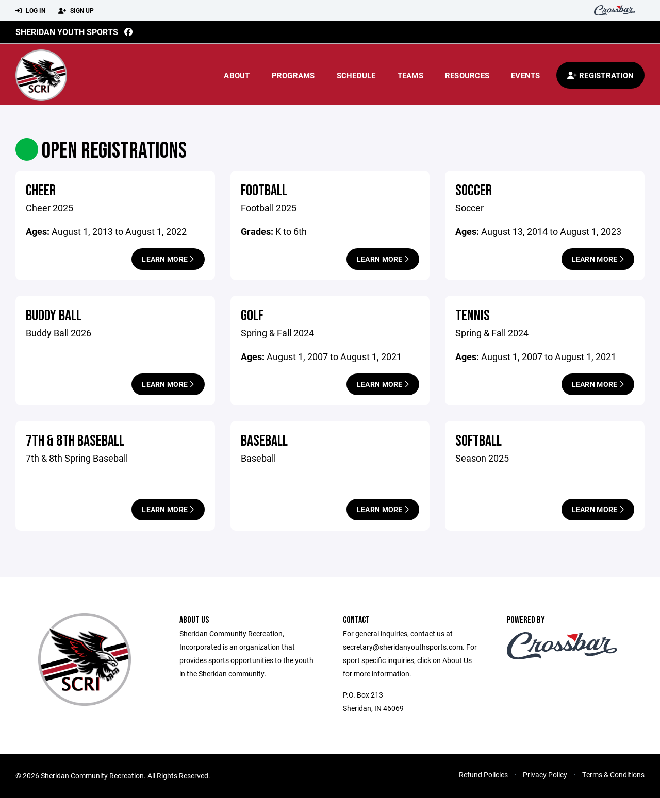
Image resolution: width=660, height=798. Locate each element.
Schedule (356, 75)
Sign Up (76, 10)
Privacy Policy (545, 774)
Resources (467, 75)
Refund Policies (483, 774)
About (237, 75)
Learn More (168, 259)
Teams (410, 75)
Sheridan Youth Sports (66, 31)
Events (525, 75)
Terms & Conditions (613, 774)
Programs (293, 75)
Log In (30, 10)
